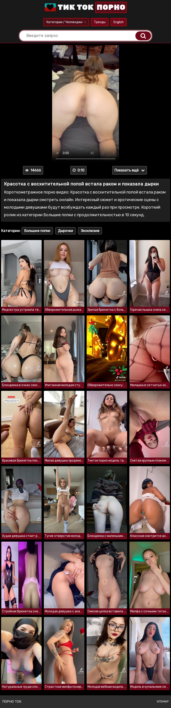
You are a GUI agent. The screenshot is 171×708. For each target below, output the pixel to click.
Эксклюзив (90, 231)
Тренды (100, 22)
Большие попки (37, 231)
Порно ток (11, 702)
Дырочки (65, 231)
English (119, 22)
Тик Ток (85, 7)
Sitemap (163, 701)
